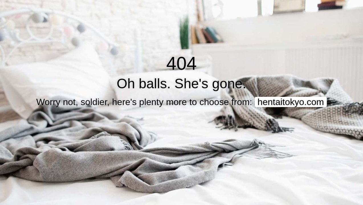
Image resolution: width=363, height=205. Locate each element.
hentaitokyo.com (291, 102)
